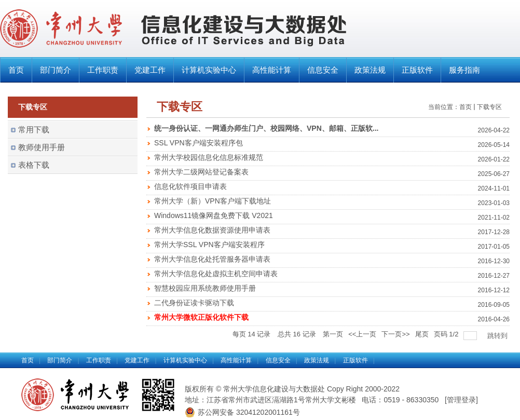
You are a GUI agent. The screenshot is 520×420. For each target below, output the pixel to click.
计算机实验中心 (209, 69)
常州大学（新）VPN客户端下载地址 (212, 201)
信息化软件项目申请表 (190, 186)
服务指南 (464, 69)
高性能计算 (271, 69)
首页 (16, 69)
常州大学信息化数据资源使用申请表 (212, 230)
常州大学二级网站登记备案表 (201, 172)
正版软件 (417, 69)
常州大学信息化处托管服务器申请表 (212, 259)
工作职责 (102, 69)
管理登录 (461, 400)
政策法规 (370, 69)
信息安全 (322, 69)
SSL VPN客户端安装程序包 (198, 143)
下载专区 (489, 107)
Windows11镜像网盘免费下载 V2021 (213, 215)
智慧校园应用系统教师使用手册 (205, 288)
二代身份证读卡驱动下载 (194, 303)
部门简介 (55, 69)
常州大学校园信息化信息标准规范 (208, 157)
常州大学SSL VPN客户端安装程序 (209, 244)
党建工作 (150, 69)
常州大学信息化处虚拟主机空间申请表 (216, 273)
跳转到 (498, 336)
